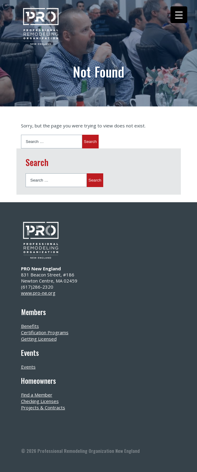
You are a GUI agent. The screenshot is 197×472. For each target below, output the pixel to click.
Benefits (30, 326)
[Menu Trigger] (179, 14)
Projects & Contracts (43, 407)
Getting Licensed (39, 339)
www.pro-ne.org (38, 293)
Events (28, 367)
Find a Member (36, 395)
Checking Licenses (40, 401)
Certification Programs (45, 332)
